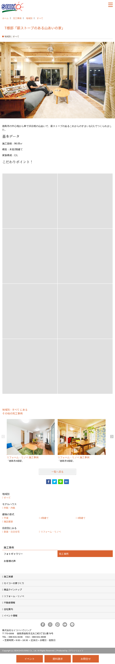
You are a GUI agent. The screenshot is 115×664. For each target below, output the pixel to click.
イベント (29, 659)
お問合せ (86, 659)
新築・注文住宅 (12, 531)
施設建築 (8, 521)
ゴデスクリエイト (76, 651)
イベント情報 (10, 615)
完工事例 (64, 554)
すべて (7, 497)
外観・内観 (9, 507)
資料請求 (58, 659)
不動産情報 (9, 602)
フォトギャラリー (13, 554)
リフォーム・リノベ (51, 531)
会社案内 (8, 609)
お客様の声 (10, 561)
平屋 (6, 518)
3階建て (81, 518)
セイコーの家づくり (14, 583)
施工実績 (8, 576)
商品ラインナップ (13, 589)
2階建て (45, 518)
